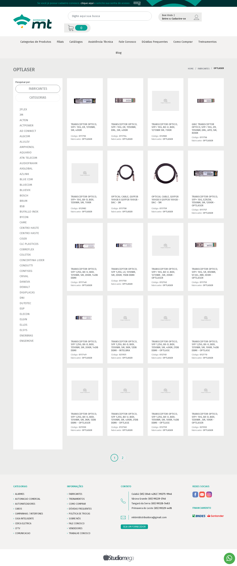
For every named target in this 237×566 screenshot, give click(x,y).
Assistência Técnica (100, 41)
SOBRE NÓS (75, 518)
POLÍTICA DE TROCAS (79, 513)
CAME (23, 222)
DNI (22, 297)
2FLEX (23, 109)
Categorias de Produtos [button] (35, 41)
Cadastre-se (179, 18)
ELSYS (23, 330)
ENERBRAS (26, 335)
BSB (22, 206)
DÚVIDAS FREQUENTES (80, 508)
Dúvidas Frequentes (155, 41)
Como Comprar (183, 41)
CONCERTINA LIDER (32, 260)
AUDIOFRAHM (28, 163)
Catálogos (76, 41)
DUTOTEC (25, 303)
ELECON (25, 314)
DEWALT (25, 287)
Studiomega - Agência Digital (118, 557)
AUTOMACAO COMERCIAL (27, 499)
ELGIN (23, 319)
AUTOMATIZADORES (25, 504)
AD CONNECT (28, 131)
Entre (165, 18)
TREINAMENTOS (77, 499)
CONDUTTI (26, 265)
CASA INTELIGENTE (24, 518)
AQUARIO (26, 152)
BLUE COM (26, 179)
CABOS (18, 508)
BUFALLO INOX (29, 211)
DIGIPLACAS (27, 292)
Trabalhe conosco (79, 533)
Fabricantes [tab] (38, 88)
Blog (119, 52)
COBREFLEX (27, 249)
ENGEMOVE (27, 341)
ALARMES (19, 494)
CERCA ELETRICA (23, 523)
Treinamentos (207, 41)
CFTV (17, 528)
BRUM (23, 201)
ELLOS (23, 324)
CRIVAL (24, 276)
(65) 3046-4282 (148, 494)
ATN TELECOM (28, 157)
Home (191, 68)
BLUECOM (26, 184)
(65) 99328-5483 (160, 503)
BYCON (24, 217)
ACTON (24, 120)
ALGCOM (25, 136)
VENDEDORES (75, 528)
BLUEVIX (25, 190)
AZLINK (24, 174)
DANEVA (25, 281)
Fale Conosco (127, 41)
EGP (22, 308)
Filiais (60, 41)
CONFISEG (26, 271)
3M (21, 114)
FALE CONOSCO (77, 523)
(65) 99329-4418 (163, 508)
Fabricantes (203, 68)
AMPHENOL (27, 147)
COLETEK (25, 254)
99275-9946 (165, 494)
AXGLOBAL (26, 168)
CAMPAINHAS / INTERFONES (29, 513)
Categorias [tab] (37, 97)
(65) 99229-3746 (157, 498)
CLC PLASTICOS (29, 244)
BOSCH (24, 195)
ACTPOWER (26, 125)
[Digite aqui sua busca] (110, 16)
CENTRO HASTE (29, 228)
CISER (23, 238)
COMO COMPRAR (77, 504)
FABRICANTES (75, 494)
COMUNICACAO (22, 533)
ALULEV (24, 141)
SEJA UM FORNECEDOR (134, 526)
